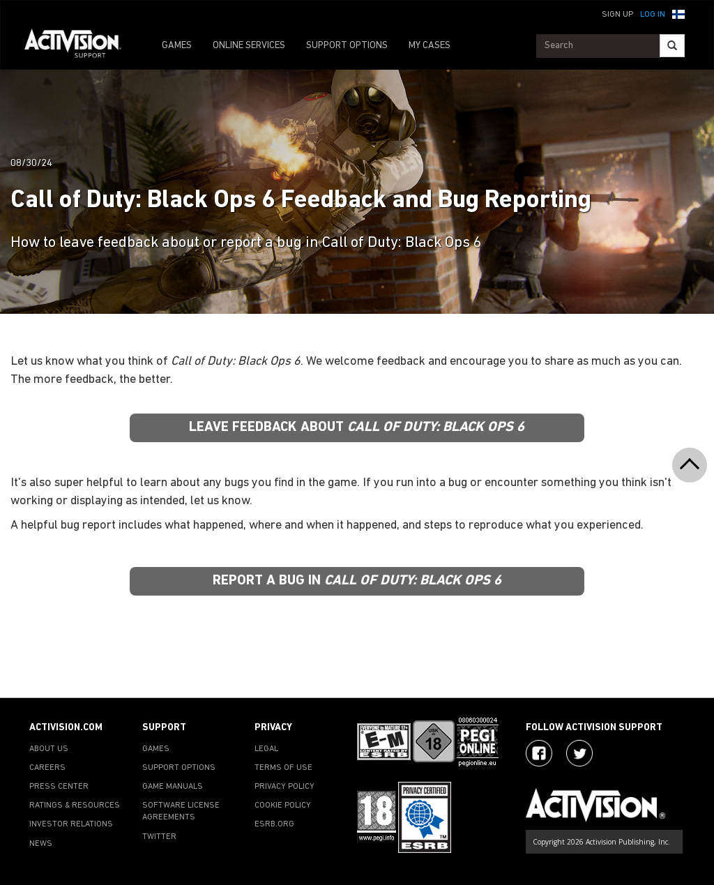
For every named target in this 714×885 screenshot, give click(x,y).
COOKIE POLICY (283, 805)
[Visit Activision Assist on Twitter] (579, 753)
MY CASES (429, 45)
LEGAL (266, 749)
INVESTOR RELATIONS (71, 824)
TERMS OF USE (283, 768)
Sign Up (617, 14)
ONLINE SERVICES (249, 45)
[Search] (672, 45)
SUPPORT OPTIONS (347, 45)
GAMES (177, 45)
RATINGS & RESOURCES (74, 805)
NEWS (40, 844)
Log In (652, 14)
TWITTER (159, 837)
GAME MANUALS (172, 786)
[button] (678, 13)
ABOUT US (48, 749)
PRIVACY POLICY (284, 786)
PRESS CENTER (59, 786)
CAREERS (47, 768)
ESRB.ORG (274, 824)
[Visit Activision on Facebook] (539, 753)
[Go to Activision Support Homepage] (80, 46)
